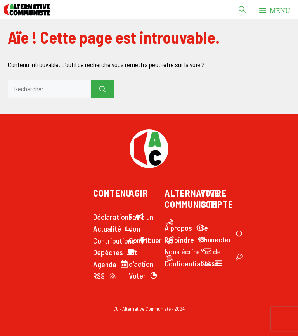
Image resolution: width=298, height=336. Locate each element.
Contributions (114, 240)
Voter (137, 275)
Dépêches (108, 252)
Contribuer (145, 240)
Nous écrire (182, 251)
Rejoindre (179, 239)
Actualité (107, 228)
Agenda (104, 264)
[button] (242, 9)
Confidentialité (188, 263)
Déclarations (112, 216)
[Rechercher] (102, 89)
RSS (99, 275)
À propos (178, 227)
